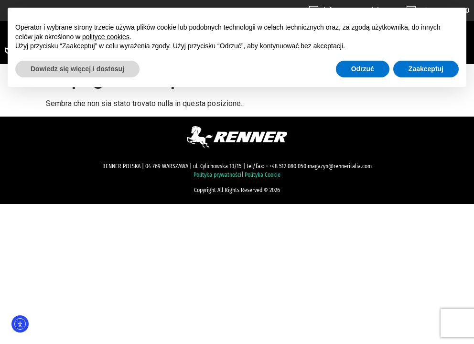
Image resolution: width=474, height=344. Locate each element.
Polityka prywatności (217, 175)
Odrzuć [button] (362, 69)
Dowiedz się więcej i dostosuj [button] (77, 69)
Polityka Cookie (262, 175)
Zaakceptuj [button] (426, 69)
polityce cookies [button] (105, 37)
